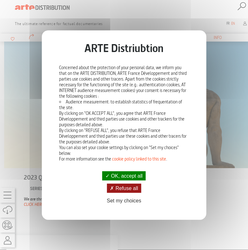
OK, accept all (124, 176)
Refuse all (124, 188)
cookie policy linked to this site (139, 159)
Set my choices (124, 200)
